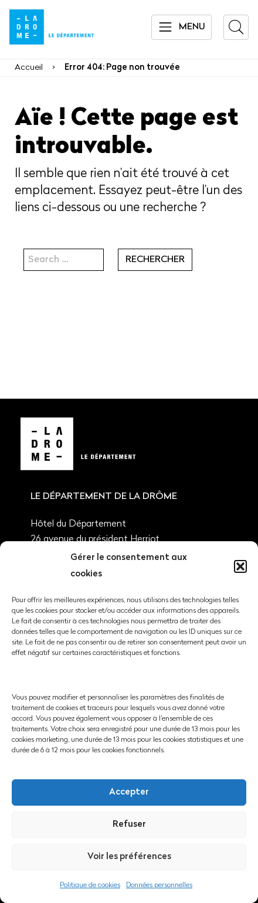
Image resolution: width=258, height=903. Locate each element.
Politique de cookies (90, 885)
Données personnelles (159, 885)
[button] (240, 566)
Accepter (129, 792)
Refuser (129, 824)
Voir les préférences (129, 857)
